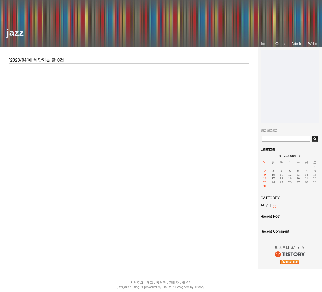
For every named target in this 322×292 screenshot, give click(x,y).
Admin (297, 44)
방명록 (161, 282)
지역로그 (136, 282)
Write (312, 44)
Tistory (199, 287)
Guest (280, 44)
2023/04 (290, 156)
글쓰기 (187, 282)
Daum (167, 287)
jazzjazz (123, 287)
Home (264, 44)
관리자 (174, 282)
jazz (15, 32)
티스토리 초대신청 (289, 247)
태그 (149, 282)
